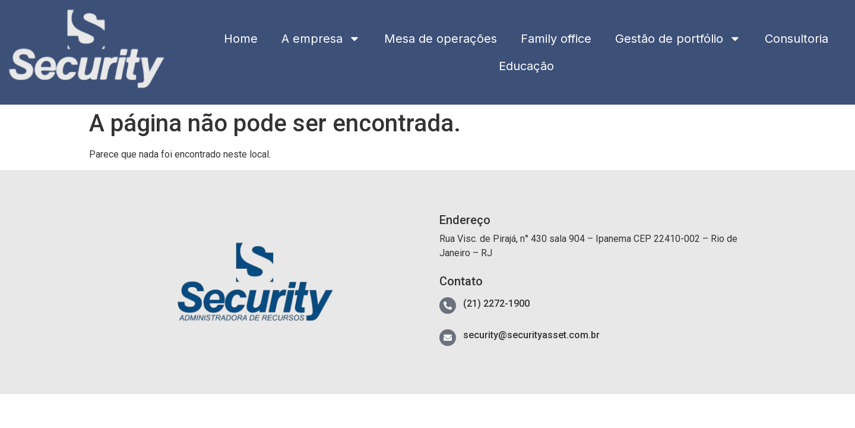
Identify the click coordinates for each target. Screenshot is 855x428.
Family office (556, 39)
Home (241, 39)
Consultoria (796, 39)
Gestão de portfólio (678, 39)
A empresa (320, 39)
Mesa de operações (440, 39)
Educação (526, 66)
